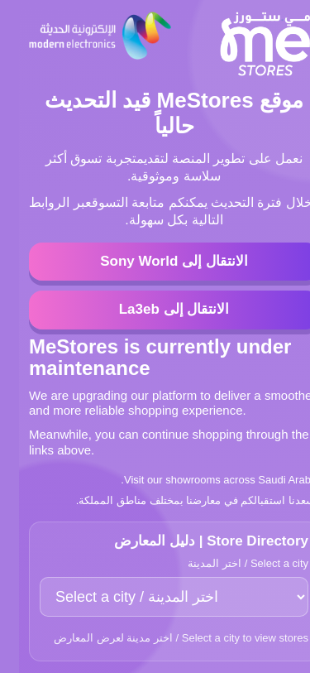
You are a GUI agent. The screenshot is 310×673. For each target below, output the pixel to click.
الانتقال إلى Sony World (155, 261)
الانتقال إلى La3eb (155, 309)
